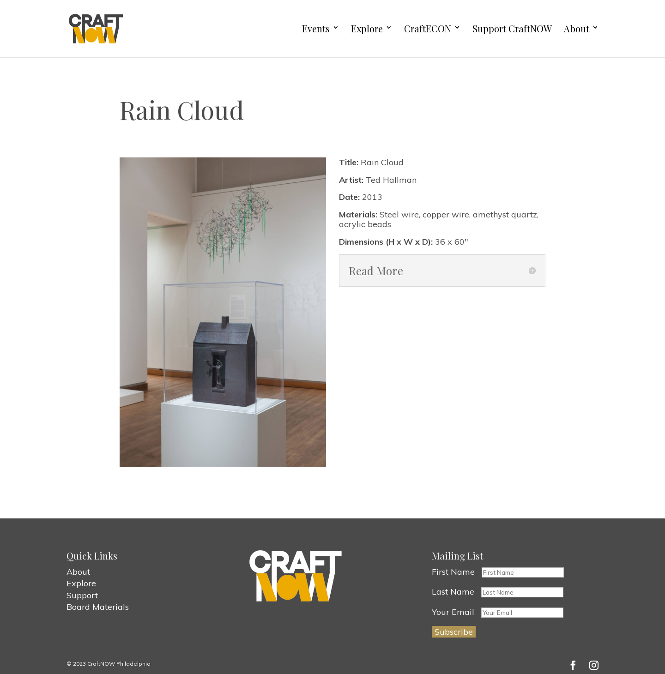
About (576, 29)
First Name (453, 571)
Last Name (453, 591)
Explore (367, 29)
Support (82, 595)
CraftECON (427, 29)
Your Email (453, 612)
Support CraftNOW (512, 29)
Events (316, 29)
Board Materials (97, 607)
